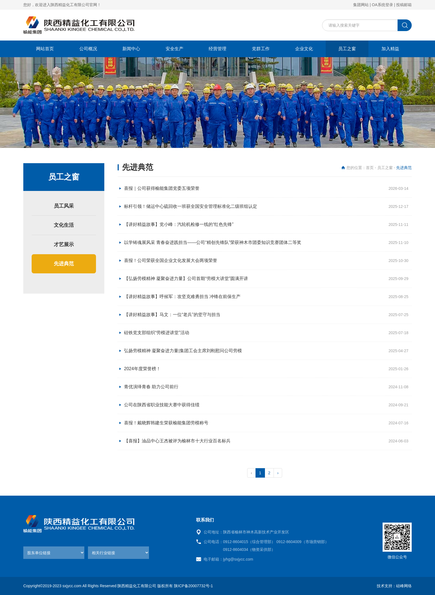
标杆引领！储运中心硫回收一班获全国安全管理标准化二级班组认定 (190, 206)
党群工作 (261, 48)
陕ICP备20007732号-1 (193, 586)
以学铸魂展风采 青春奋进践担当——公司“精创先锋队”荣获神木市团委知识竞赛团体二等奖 (212, 242)
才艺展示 (64, 244)
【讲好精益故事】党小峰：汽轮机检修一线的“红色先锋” (179, 224)
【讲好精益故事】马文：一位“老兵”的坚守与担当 (172, 314)
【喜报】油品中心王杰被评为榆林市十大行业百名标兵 (177, 440)
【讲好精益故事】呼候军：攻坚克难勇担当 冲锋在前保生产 (182, 296)
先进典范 (64, 263)
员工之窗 (347, 48)
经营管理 (217, 48)
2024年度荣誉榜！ (142, 368)
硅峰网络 (404, 586)
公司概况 (88, 48)
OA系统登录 (382, 4)
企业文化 (304, 48)
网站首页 (45, 48)
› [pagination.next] (278, 473)
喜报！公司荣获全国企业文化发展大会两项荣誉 (170, 260)
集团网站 (361, 4)
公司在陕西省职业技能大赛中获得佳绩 (161, 404)
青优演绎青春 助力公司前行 (151, 386)
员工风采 (64, 206)
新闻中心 (131, 48)
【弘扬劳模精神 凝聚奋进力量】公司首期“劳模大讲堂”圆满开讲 (186, 278)
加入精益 (390, 48)
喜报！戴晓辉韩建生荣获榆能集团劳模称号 (166, 422)
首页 (370, 167)
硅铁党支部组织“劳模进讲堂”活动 (156, 332)
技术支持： (386, 586)
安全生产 (174, 48)
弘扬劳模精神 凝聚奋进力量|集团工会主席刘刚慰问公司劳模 (183, 350)
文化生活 (64, 225)
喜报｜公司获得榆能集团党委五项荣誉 (161, 188)
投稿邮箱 (404, 4)
